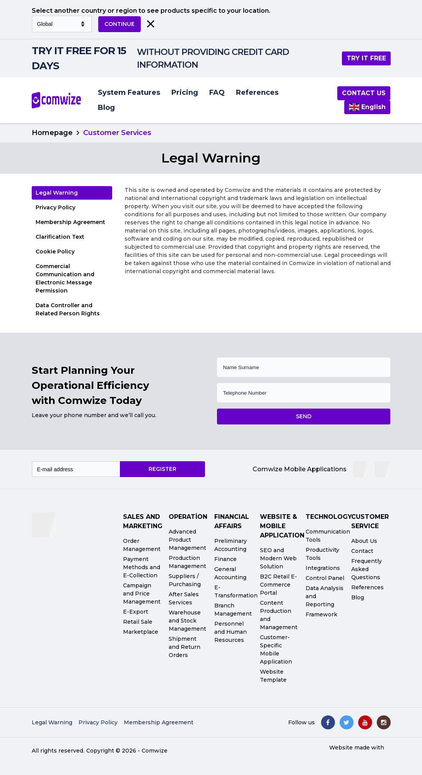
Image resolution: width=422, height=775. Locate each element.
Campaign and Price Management (142, 593)
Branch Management (233, 609)
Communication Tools (328, 535)
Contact (362, 550)
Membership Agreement (70, 222)
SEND (303, 416)
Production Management (187, 562)
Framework (321, 614)
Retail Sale (137, 621)
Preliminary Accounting (230, 545)
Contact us (364, 93)
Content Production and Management (278, 615)
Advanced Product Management (187, 539)
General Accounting (230, 573)
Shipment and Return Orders (184, 647)
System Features (129, 92)
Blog (106, 107)
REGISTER (162, 468)
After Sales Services (184, 598)
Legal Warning (57, 192)
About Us (364, 540)
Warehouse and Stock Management (187, 620)
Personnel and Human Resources (230, 631)
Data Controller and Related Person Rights (68, 309)
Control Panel (325, 578)
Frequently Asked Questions (366, 569)
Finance (225, 559)
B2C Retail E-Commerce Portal (278, 584)
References (257, 92)
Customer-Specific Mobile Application (276, 649)
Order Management (142, 545)
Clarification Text (60, 236)
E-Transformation (236, 591)
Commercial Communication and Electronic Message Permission (65, 278)
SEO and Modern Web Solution (278, 558)
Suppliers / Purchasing (185, 580)
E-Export (135, 611)
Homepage (52, 132)
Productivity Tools (322, 553)
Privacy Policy (55, 207)
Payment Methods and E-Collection (141, 567)
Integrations (323, 568)
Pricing (184, 92)
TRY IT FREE (366, 58)
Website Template (273, 675)
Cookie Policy (55, 251)
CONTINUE (119, 24)
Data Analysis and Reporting (324, 596)
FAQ (217, 92)
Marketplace (140, 631)
